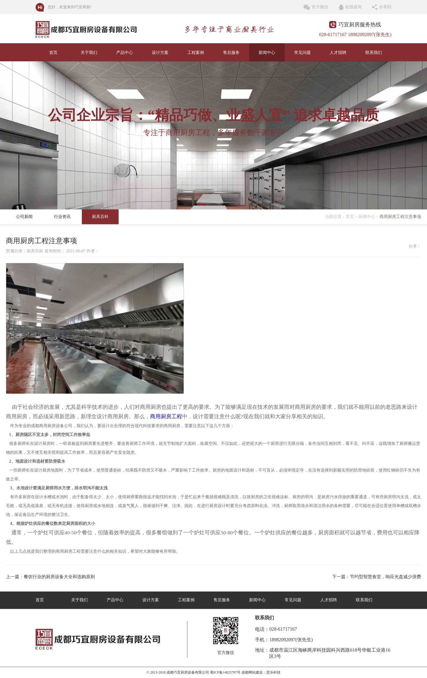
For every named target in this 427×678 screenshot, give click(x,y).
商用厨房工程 (166, 416)
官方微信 (320, 7)
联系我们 (373, 52)
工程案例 (195, 52)
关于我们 (89, 52)
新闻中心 (267, 52)
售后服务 (231, 52)
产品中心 (124, 52)
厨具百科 (100, 216)
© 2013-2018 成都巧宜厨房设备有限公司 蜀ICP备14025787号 (193, 672)
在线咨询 (353, 7)
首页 (53, 52)
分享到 (385, 7)
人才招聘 (338, 52)
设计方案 (160, 52)
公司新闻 (24, 216)
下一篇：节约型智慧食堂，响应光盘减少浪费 (376, 576)
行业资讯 (62, 216)
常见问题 (302, 52)
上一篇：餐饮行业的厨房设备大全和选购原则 (50, 576)
